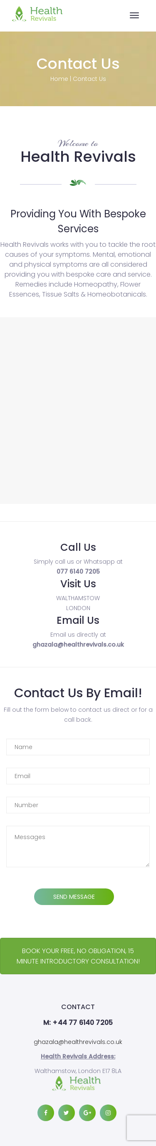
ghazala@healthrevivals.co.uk (78, 1042)
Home (59, 79)
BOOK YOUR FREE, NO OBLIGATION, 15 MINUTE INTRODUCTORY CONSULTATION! (78, 956)
